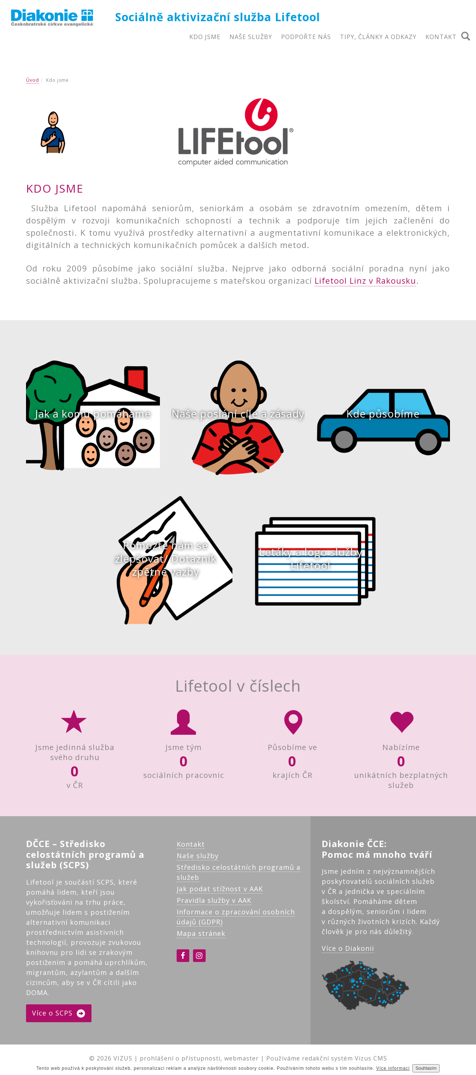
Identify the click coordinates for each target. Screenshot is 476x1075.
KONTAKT (441, 37)
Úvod (32, 80)
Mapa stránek (201, 936)
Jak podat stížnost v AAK (220, 891)
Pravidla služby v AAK (214, 903)
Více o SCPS (59, 1016)
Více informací (393, 1068)
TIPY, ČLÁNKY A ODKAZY (378, 37)
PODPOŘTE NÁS (306, 37)
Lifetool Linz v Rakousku (366, 280)
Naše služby (198, 858)
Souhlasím (426, 1068)
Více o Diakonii (348, 951)
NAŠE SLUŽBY (250, 37)
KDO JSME (205, 37)
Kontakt (191, 847)
